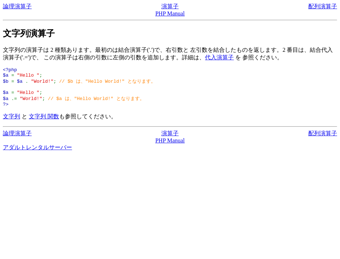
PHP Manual (170, 13)
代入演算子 (219, 57)
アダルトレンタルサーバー (37, 153)
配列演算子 (322, 6)
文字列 (11, 122)
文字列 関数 (44, 122)
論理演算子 (17, 6)
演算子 (170, 6)
